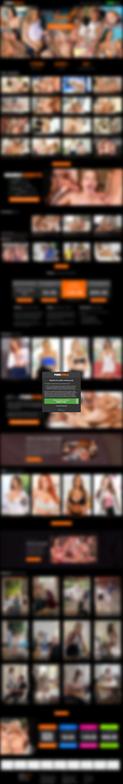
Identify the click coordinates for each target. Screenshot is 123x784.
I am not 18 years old (61, 405)
